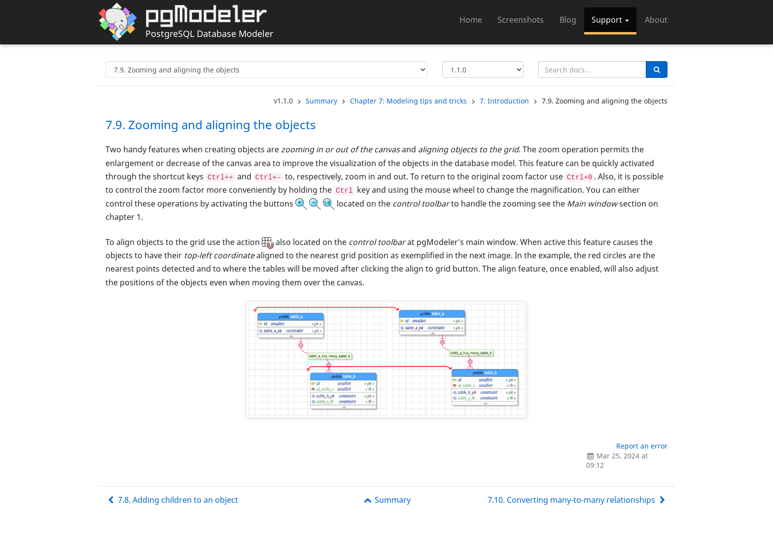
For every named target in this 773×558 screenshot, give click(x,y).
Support (610, 19)
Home (470, 19)
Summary (321, 100)
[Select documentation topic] (266, 69)
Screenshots (520, 19)
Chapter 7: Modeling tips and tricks (408, 100)
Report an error (642, 446)
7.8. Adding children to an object (171, 499)
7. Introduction (504, 100)
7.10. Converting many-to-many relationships (578, 499)
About (656, 19)
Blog (568, 19)
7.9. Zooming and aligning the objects (210, 124)
